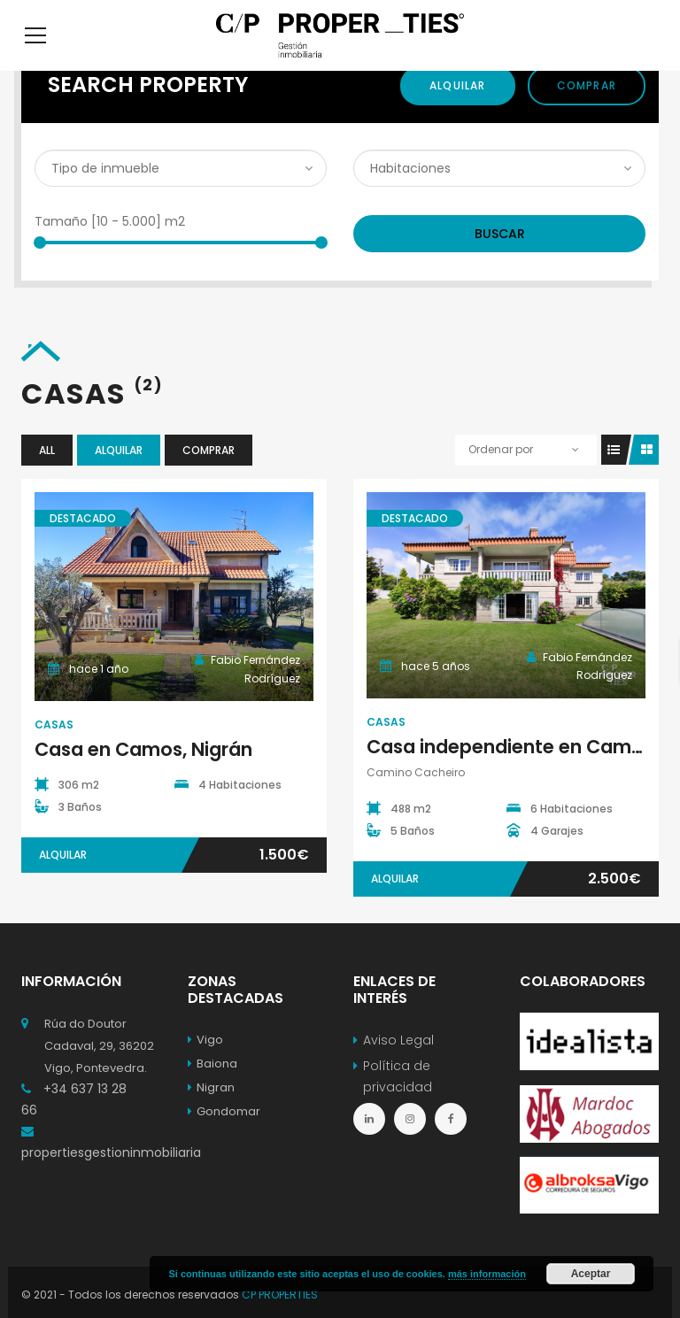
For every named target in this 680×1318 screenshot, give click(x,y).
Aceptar (591, 1274)
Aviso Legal (398, 1066)
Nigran (211, 1114)
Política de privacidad (397, 1102)
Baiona (212, 1090)
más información (487, 1273)
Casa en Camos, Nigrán (143, 776)
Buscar (500, 260)
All (47, 476)
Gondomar (224, 1137)
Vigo (205, 1066)
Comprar (586, 111)
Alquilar (457, 111)
